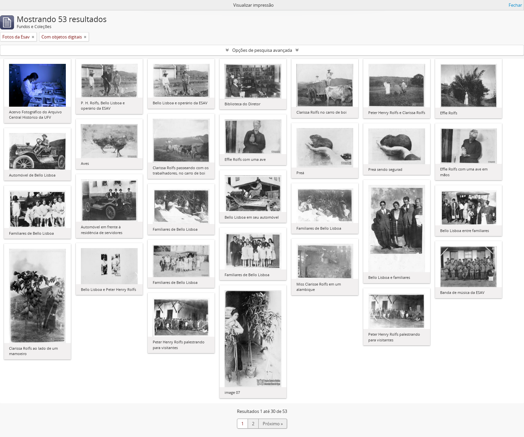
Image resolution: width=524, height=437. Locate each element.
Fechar (515, 5)
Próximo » (273, 424)
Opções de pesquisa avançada (262, 50)
